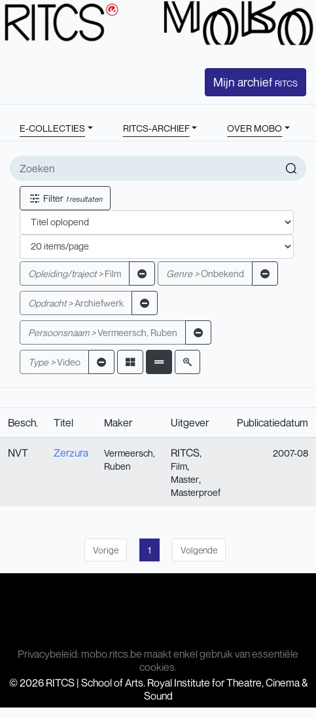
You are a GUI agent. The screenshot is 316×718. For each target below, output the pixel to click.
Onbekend (205, 273)
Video (54, 362)
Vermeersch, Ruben (102, 332)
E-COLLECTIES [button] (52, 128)
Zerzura (71, 452)
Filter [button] (65, 198)
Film (74, 273)
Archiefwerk (76, 303)
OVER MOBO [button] (254, 128)
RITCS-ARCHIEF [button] (156, 128)
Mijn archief (255, 82)
